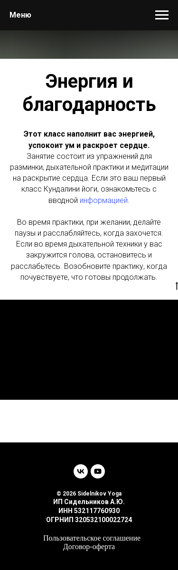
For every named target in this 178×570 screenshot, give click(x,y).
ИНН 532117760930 (89, 511)
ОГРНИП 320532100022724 (89, 520)
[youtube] (98, 471)
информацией (104, 200)
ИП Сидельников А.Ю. (89, 502)
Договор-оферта (89, 546)
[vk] (81, 471)
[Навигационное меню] (162, 15)
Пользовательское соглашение (92, 538)
